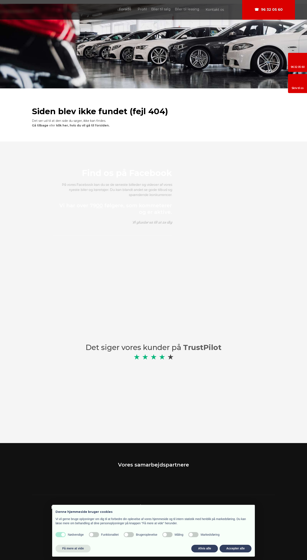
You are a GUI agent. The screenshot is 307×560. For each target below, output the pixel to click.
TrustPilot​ (202, 347)
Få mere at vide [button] (73, 548)
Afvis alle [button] (204, 548)
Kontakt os (215, 10)
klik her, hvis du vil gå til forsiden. (83, 125)
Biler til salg (161, 9)
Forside (125, 9)
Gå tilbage (40, 125)
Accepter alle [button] (235, 548)
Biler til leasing (187, 9)
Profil (142, 9)
